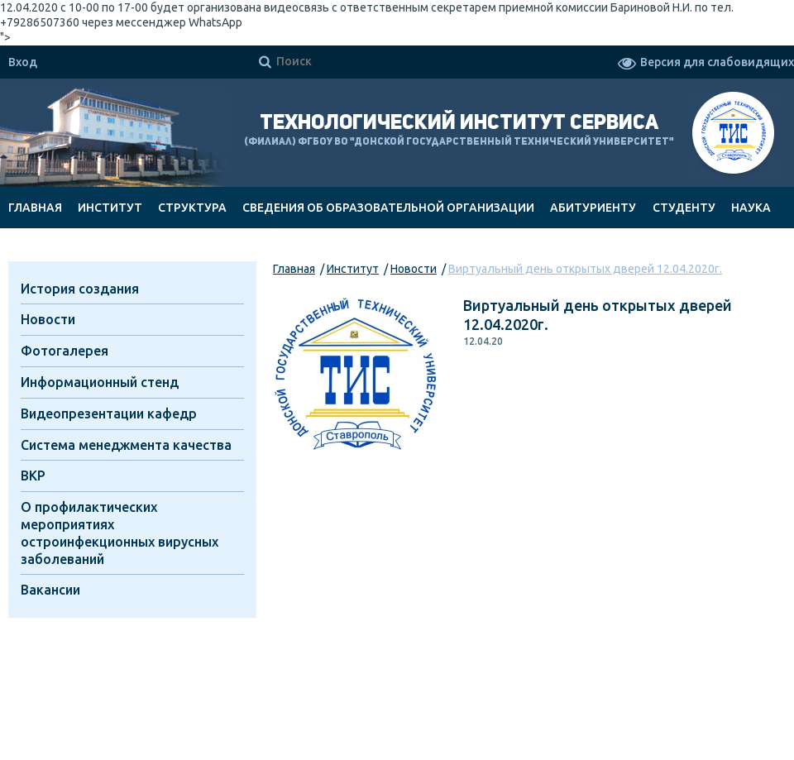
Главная (35, 207)
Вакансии (50, 589)
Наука (751, 207)
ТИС (733, 135)
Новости (413, 268)
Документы (47, 249)
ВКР (33, 475)
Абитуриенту (593, 207)
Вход (22, 62)
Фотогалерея (64, 350)
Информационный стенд (100, 382)
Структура (192, 207)
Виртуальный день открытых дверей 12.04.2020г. (585, 268)
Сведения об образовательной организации (388, 207)
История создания (80, 288)
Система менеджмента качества (126, 444)
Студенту (684, 207)
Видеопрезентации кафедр (109, 413)
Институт (110, 207)
